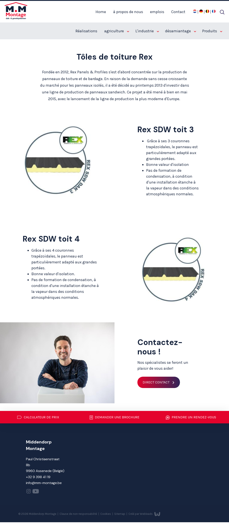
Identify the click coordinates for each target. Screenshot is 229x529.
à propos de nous (128, 11)
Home (101, 11)
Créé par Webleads (144, 514)
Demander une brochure (114, 417)
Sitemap (120, 513)
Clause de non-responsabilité (79, 513)
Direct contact (156, 382)
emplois (157, 11)
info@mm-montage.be (44, 483)
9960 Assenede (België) (45, 471)
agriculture (116, 31)
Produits (212, 31)
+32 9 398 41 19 (38, 477)
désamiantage (180, 31)
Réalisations (86, 31)
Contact (178, 11)
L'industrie (147, 31)
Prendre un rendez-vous (191, 417)
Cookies (106, 513)
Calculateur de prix (38, 417)
